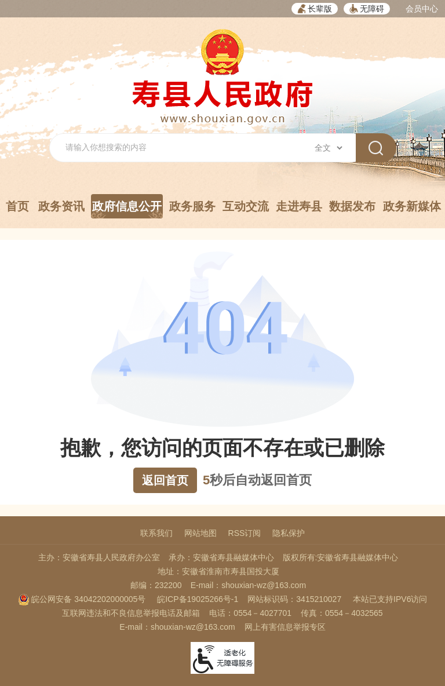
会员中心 (422, 8)
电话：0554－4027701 (250, 613)
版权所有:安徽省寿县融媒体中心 (341, 557)
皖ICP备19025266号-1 (197, 599)
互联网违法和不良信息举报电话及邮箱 (131, 613)
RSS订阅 (244, 533)
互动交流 (245, 206)
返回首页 (165, 480)
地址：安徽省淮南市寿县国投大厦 (218, 571)
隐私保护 (288, 533)
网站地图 (200, 533)
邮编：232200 (156, 585)
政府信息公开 (127, 209)
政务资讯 (61, 206)
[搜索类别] (328, 147)
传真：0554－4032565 (342, 613)
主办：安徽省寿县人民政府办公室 (99, 557)
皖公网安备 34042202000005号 (82, 599)
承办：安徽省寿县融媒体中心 (221, 557)
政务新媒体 (412, 206)
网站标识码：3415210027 (294, 599)
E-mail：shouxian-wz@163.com (248, 585)
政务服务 (192, 206)
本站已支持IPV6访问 (390, 599)
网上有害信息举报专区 (285, 627)
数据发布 (352, 206)
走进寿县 (299, 206)
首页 (17, 206)
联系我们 (156, 533)
